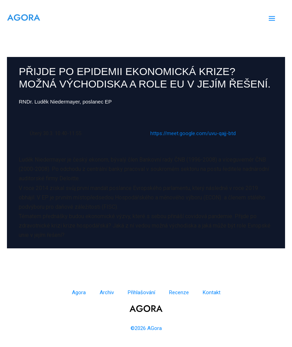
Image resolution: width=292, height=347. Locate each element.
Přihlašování (141, 292)
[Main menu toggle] (272, 18)
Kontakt (211, 292)
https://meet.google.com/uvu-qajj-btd (193, 133)
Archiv (107, 292)
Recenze (179, 292)
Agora (79, 292)
